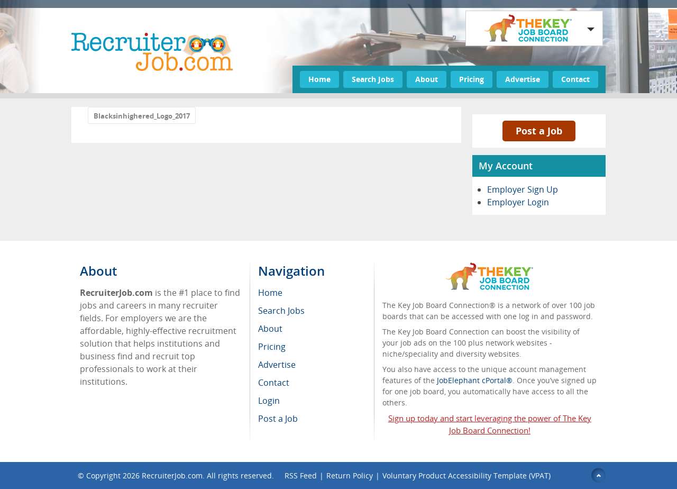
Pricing (471, 79)
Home (319, 79)
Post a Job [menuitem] (278, 418)
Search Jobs (373, 79)
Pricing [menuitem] (272, 346)
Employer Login (518, 202)
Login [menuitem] (269, 400)
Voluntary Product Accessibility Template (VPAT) (466, 475)
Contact (575, 79)
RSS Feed (301, 475)
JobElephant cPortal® (475, 380)
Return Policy (349, 475)
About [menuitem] (270, 328)
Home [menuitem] (270, 292)
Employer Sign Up (522, 189)
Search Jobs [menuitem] (281, 310)
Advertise (522, 79)
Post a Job (539, 130)
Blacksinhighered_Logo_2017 (142, 116)
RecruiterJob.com (172, 475)
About (426, 79)
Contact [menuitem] (273, 382)
